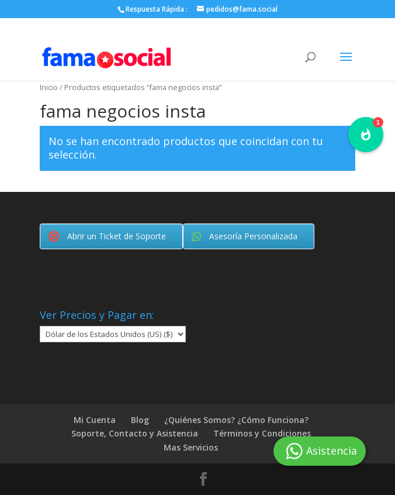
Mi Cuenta (95, 419)
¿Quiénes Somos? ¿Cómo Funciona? (236, 419)
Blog (140, 419)
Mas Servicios (191, 447)
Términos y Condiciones (262, 433)
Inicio (49, 87)
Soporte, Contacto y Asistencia (134, 433)
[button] (365, 134)
